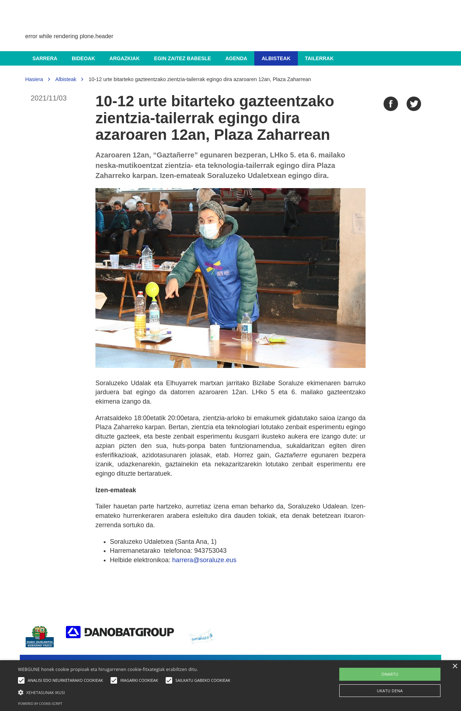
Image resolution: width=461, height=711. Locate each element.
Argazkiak (124, 58)
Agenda (236, 58)
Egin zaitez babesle (182, 58)
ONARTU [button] (389, 674)
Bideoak (83, 58)
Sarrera (44, 58)
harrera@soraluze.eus (204, 560)
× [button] (454, 666)
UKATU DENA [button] (390, 690)
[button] (126, 692)
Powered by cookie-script (40, 703)
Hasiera (34, 79)
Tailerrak (319, 58)
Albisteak (275, 58)
